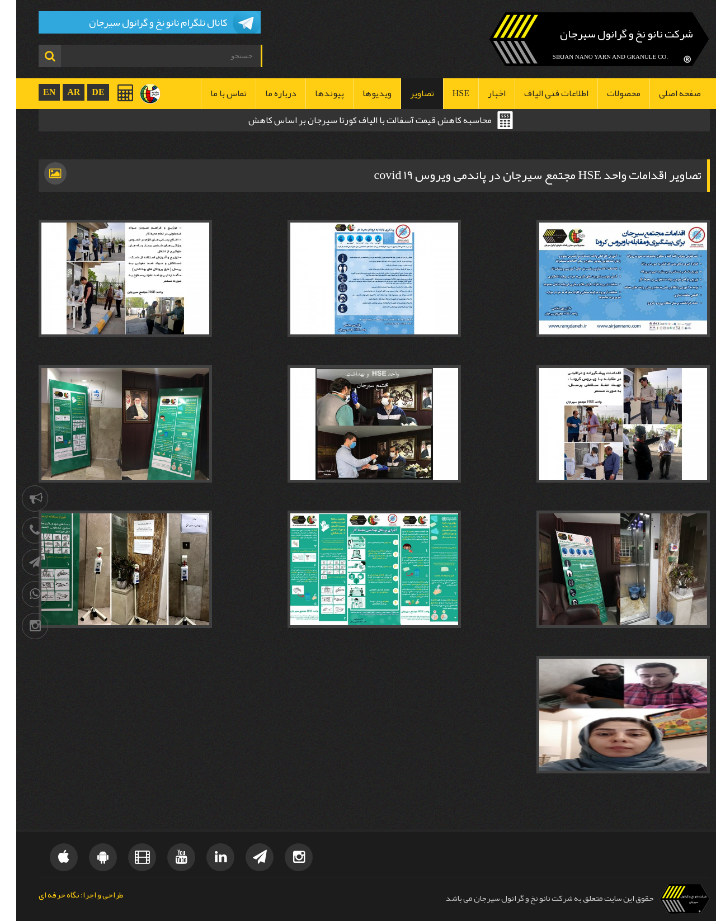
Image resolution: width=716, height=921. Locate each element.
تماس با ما (212, 93)
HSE (444, 93)
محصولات (607, 93)
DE (82, 92)
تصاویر (406, 93)
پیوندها (313, 93)
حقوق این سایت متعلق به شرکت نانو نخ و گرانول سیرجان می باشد (534, 898)
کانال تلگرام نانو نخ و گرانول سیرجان (142, 22)
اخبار (480, 93)
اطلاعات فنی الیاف (540, 93)
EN (33, 92)
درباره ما (264, 93)
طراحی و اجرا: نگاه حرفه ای (64, 896)
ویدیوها (360, 93)
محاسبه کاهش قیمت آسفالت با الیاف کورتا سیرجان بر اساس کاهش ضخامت (353, 121)
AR (57, 92)
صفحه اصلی (664, 93)
